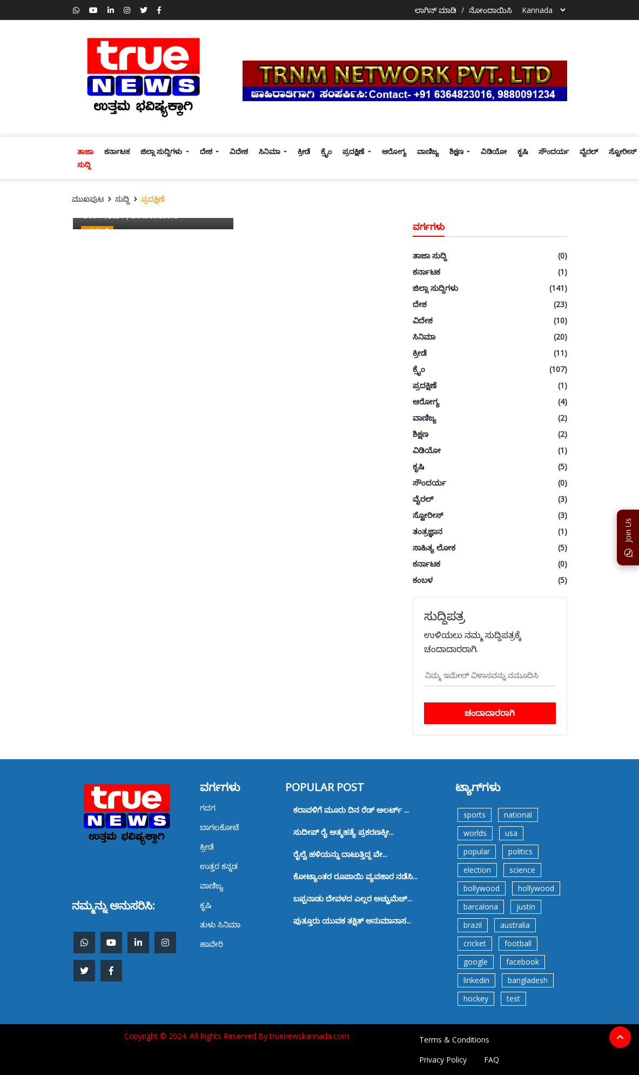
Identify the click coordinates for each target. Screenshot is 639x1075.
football (518, 943)
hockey (475, 998)
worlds (475, 833)
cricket (474, 943)
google (475, 962)
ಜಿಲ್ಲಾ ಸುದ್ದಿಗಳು (162, 151)
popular (476, 851)
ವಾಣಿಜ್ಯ (428, 151)
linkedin (476, 980)
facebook (522, 962)
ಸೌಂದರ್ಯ (554, 151)
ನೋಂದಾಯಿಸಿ (490, 10)
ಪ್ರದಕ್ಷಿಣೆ (354, 151)
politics (520, 851)
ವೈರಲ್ (589, 151)
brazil (472, 925)
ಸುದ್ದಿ (122, 199)
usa (511, 833)
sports (474, 814)
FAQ (491, 1059)
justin (525, 906)
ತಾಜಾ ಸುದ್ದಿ (85, 158)
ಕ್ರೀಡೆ (304, 151)
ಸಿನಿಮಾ (270, 151)
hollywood (536, 888)
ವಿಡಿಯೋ (494, 151)
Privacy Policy (443, 1059)
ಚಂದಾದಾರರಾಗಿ (490, 712)
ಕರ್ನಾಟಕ (117, 151)
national (518, 814)
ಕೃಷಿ (522, 151)
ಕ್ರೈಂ (326, 151)
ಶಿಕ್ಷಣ (457, 151)
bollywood (481, 888)
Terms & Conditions (454, 1039)
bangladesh (528, 980)
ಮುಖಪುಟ (88, 199)
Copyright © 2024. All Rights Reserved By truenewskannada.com (236, 1036)
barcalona (480, 906)
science (522, 870)
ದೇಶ (207, 151)
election (477, 870)
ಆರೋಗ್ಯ (394, 151)
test (513, 998)
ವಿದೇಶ (239, 151)
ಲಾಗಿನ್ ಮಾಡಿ (435, 10)
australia (515, 925)
